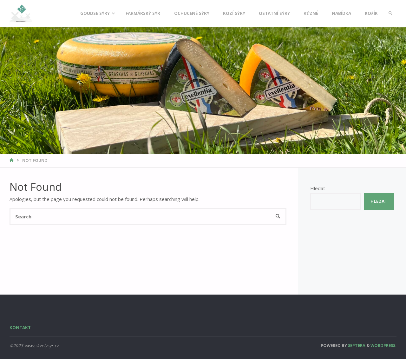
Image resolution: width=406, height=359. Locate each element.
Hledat (317, 188)
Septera (356, 345)
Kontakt (20, 327)
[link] (390, 13)
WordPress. (383, 345)
